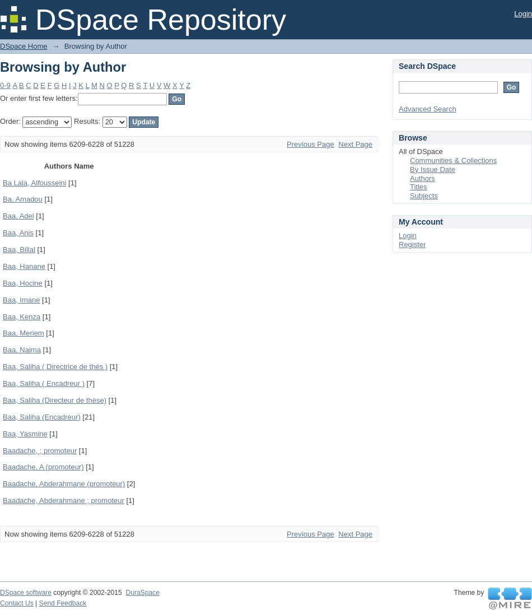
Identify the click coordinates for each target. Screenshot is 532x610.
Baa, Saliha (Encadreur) (42, 417)
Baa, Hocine (23, 283)
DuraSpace (142, 593)
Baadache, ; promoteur (40, 450)
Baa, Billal (19, 249)
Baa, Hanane (24, 266)
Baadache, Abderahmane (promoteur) (64, 483)
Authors (422, 178)
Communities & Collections (453, 160)
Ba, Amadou (23, 199)
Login (523, 14)
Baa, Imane (21, 300)
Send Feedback (63, 603)
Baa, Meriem (23, 333)
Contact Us (17, 603)
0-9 (5, 85)
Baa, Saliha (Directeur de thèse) (54, 400)
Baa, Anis (18, 233)
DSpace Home (24, 46)
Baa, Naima (22, 350)
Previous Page (310, 144)
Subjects (424, 196)
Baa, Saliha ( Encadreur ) (44, 383)
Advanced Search (427, 109)
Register (412, 244)
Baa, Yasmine (25, 434)
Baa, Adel (18, 216)
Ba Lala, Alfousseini (34, 183)
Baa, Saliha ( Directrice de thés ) (55, 366)
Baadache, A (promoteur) (43, 467)
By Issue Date (432, 169)
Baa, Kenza (21, 317)
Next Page (355, 144)
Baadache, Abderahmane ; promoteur (63, 500)
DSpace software (26, 593)
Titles (418, 187)
